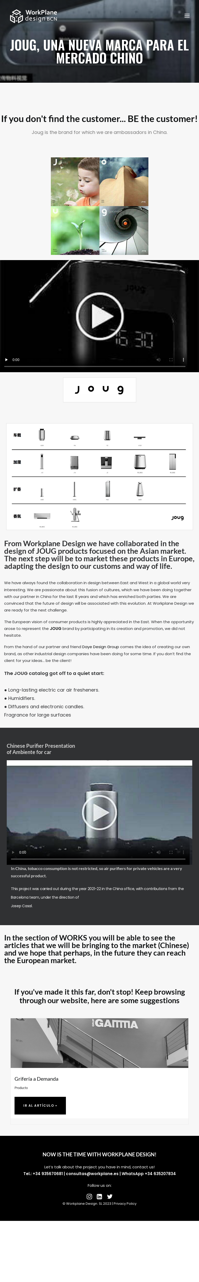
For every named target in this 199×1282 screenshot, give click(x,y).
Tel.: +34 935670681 (43, 1173)
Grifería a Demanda (36, 1078)
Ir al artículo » (40, 1105)
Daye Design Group (100, 646)
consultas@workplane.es (92, 1173)
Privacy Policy (125, 1203)
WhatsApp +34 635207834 (149, 1173)
